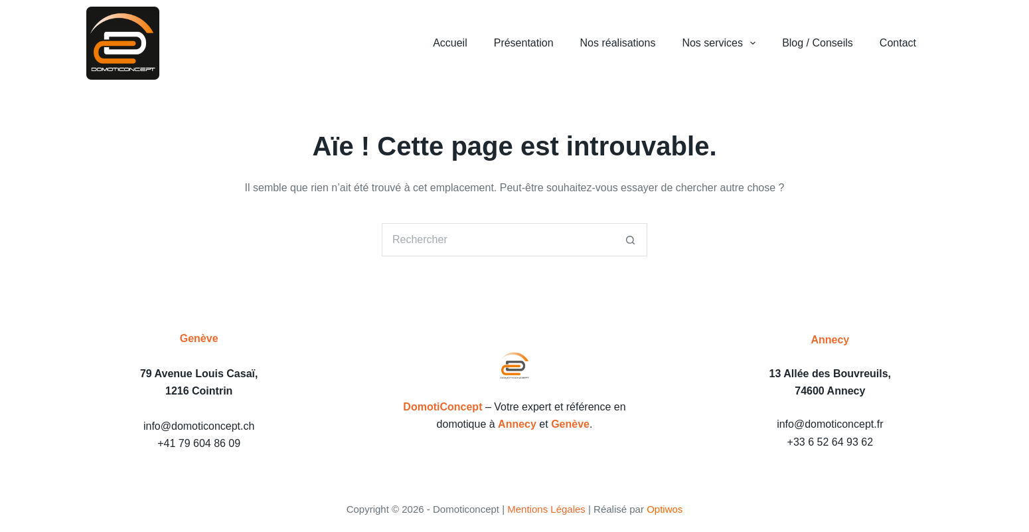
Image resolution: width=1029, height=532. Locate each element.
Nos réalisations (618, 42)
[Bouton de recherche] (630, 239)
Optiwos (664, 509)
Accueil (450, 42)
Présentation (524, 42)
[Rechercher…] (498, 239)
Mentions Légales (546, 509)
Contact (898, 42)
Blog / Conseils (817, 42)
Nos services (721, 43)
